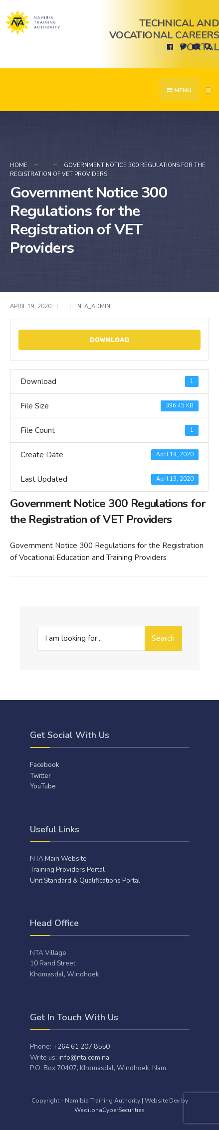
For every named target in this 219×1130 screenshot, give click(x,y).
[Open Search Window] (206, 46)
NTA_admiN (93, 306)
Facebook (44, 764)
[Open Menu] (208, 90)
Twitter (40, 775)
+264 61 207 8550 (81, 1046)
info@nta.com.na (83, 1057)
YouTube (43, 786)
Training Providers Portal (67, 869)
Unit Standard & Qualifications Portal (85, 880)
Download (110, 340)
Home (18, 165)
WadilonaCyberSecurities (109, 1110)
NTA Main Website (58, 858)
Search (163, 638)
